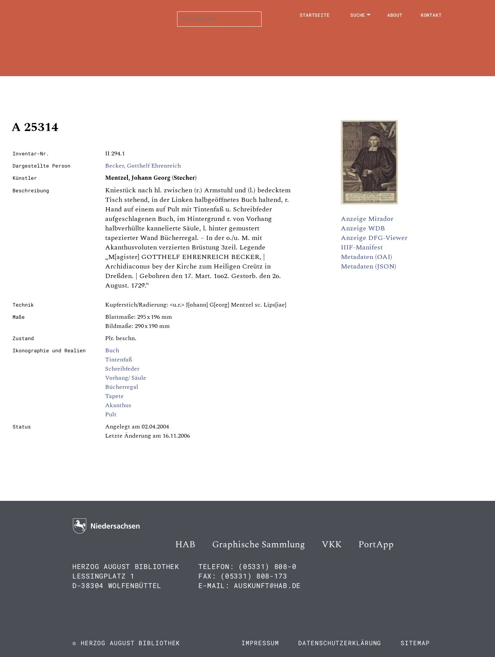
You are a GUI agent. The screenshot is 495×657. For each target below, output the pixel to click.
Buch (112, 350)
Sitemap (415, 643)
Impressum (260, 643)
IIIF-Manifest (362, 247)
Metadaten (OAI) (366, 257)
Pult (111, 414)
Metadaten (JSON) (368, 266)
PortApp (376, 544)
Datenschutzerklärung (339, 643)
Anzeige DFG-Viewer (374, 238)
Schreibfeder (122, 368)
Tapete (114, 396)
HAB (185, 544)
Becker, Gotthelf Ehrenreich (143, 165)
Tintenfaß (118, 359)
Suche (358, 15)
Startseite (315, 15)
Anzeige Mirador (367, 219)
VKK (332, 544)
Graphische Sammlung (258, 544)
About (394, 15)
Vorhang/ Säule (125, 377)
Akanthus (118, 405)
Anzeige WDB (363, 228)
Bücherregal (121, 387)
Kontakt (431, 15)
